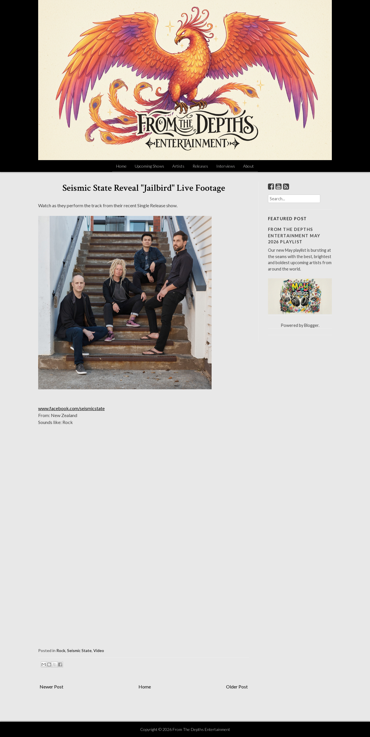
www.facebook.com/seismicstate (71, 408)
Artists (178, 166)
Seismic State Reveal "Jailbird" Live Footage (143, 188)
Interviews (225, 166)
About (248, 166)
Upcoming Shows (149, 166)
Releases (200, 166)
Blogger (311, 325)
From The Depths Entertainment (201, 729)
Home (121, 166)
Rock (60, 650)
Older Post (237, 686)
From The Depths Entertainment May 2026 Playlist (294, 235)
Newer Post (51, 686)
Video (98, 650)
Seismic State (79, 650)
